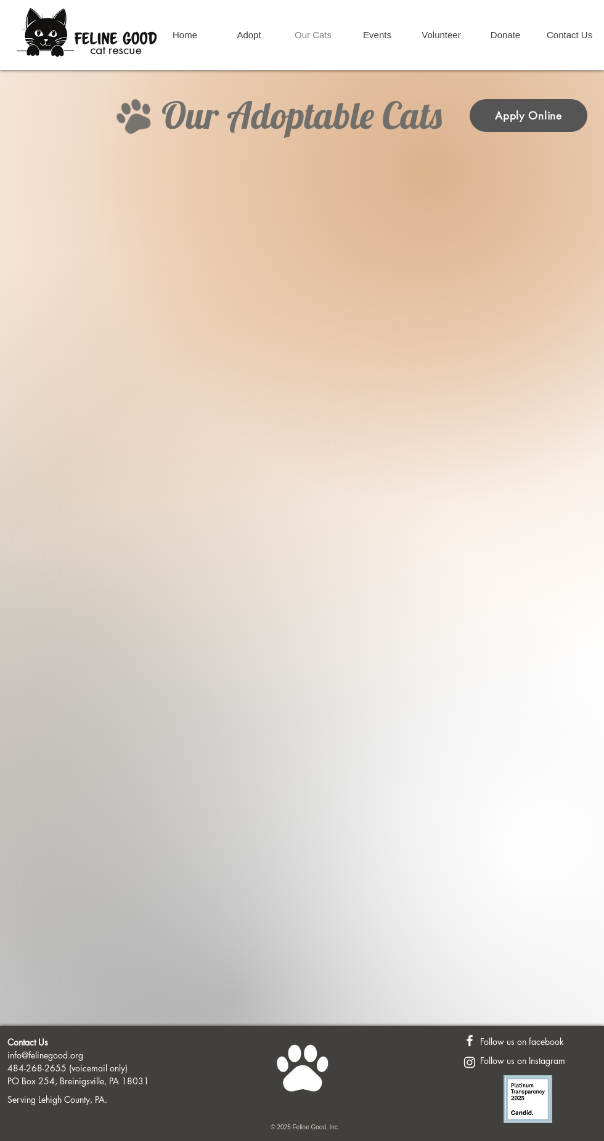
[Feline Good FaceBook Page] (469, 1040)
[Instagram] (469, 1062)
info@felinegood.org (45, 1055)
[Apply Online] (528, 115)
